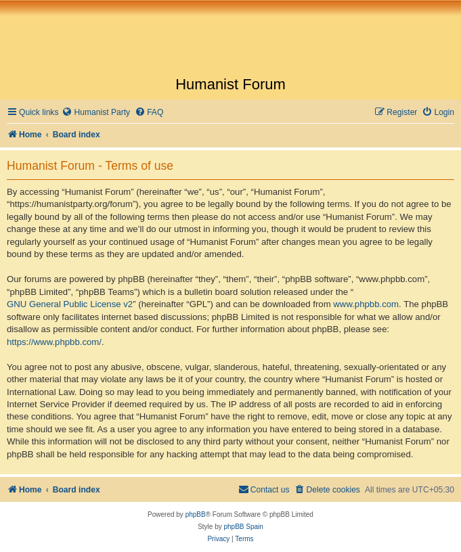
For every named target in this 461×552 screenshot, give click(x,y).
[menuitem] (96, 113)
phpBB (195, 514)
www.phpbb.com (366, 304)
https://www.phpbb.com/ (54, 342)
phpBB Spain (243, 526)
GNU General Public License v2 (70, 304)
